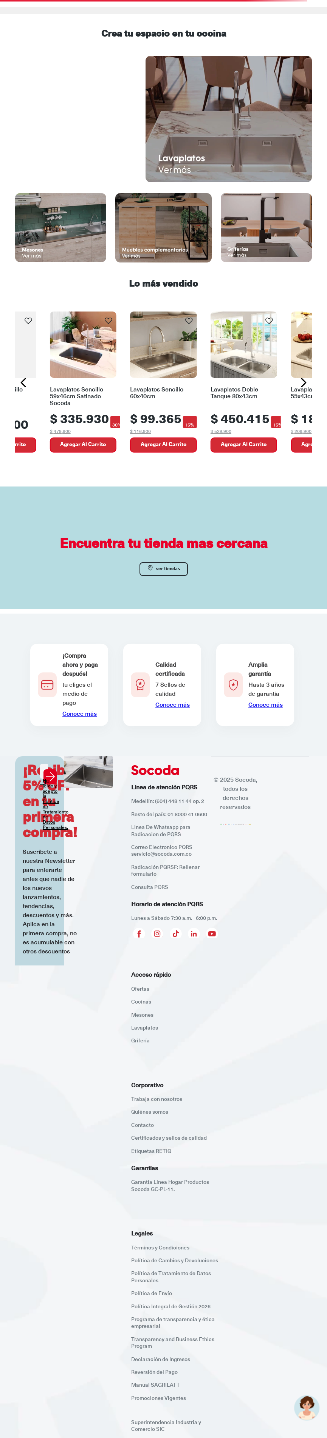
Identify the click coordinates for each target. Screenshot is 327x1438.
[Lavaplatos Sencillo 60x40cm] (163, 382)
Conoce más (79, 714)
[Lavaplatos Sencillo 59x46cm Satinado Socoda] (83, 382)
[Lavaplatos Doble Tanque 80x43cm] (244, 382)
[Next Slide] (303, 383)
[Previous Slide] (24, 383)
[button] (69, 684)
